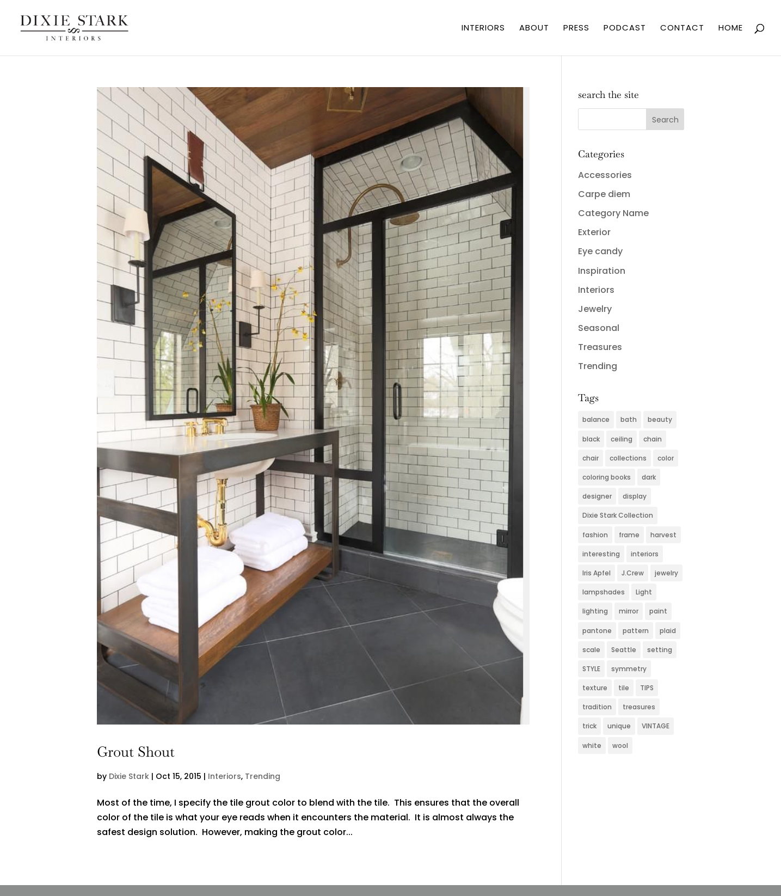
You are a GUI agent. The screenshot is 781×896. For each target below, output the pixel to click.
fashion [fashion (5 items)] (595, 534)
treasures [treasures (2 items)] (639, 706)
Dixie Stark (129, 776)
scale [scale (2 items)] (591, 649)
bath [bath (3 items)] (628, 419)
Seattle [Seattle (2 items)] (623, 649)
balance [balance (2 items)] (596, 419)
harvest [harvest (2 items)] (663, 534)
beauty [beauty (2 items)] (660, 419)
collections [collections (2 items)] (628, 458)
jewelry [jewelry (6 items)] (666, 573)
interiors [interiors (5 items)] (645, 554)
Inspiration (601, 271)
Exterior (594, 232)
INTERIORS (483, 28)
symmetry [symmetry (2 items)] (629, 668)
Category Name (613, 213)
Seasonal (598, 328)
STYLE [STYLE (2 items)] (591, 668)
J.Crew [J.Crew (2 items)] (633, 573)
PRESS (576, 28)
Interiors (224, 776)
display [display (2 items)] (635, 496)
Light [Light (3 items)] (644, 592)
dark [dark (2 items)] (649, 477)
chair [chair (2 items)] (590, 458)
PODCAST (625, 28)
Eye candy (600, 251)
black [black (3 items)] (591, 439)
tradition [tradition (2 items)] (597, 706)
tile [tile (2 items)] (623, 687)
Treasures (600, 347)
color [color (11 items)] (665, 458)
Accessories (605, 175)
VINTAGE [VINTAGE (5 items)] (655, 726)
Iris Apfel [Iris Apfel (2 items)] (596, 573)
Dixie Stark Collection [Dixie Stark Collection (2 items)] (617, 515)
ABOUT (534, 28)
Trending (262, 776)
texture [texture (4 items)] (594, 687)
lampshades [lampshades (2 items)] (603, 592)
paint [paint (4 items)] (658, 611)
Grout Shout (136, 751)
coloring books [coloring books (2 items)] (606, 477)
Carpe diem (604, 194)
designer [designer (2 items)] (597, 496)
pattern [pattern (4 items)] (636, 630)
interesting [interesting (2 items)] (601, 554)
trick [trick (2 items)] (589, 726)
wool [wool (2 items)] (620, 745)
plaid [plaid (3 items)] (668, 630)
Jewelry (595, 309)
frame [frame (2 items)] (629, 534)
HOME (730, 28)
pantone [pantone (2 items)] (597, 630)
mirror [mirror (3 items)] (628, 611)
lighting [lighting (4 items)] (595, 611)
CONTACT (682, 28)
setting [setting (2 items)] (659, 649)
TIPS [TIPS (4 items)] (647, 687)
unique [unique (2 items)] (619, 726)
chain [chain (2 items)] (652, 439)
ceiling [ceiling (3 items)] (621, 439)
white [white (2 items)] (591, 745)
